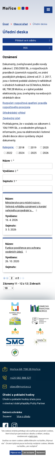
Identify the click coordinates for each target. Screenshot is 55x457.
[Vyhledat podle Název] (27, 166)
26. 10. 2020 (12, 261)
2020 (46, 147)
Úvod (6, 24)
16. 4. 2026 (11, 219)
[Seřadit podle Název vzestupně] (13, 159)
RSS (37, 48)
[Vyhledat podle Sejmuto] (27, 188)
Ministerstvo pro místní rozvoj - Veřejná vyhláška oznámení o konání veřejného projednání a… (25, 206)
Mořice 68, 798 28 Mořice (25, 369)
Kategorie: (8, 147)
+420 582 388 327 (20, 377)
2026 (46, 152)
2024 (21, 152)
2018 (21, 147)
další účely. (33, 436)
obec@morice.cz (20, 386)
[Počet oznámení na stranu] (8, 288)
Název (7, 160)
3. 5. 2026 (10, 229)
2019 (33, 147)
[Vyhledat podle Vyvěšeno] (27, 177)
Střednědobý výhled (14, 112)
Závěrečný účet (11, 118)
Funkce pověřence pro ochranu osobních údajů (23, 249)
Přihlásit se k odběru (33, 40)
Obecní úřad (20, 24)
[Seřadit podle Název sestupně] (13, 160)
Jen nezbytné (28, 453)
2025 (33, 152)
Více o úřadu (23, 416)
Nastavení (40, 453)
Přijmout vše (15, 453)
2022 (9, 152)
